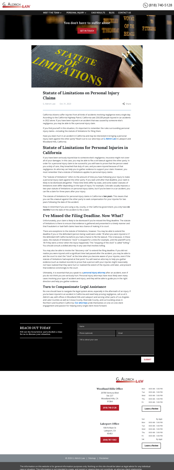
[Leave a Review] (151, 409)
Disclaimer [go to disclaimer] (104, 458)
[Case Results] (98, 12)
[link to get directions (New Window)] (109, 397)
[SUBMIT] (147, 359)
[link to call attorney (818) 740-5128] (157, 5)
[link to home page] (17, 5)
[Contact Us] (124, 12)
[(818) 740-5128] (109, 408)
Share (127, 103)
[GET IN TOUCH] (87, 31)
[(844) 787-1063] (109, 440)
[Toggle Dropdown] (61, 12)
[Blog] (111, 12)
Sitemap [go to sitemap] (92, 458)
